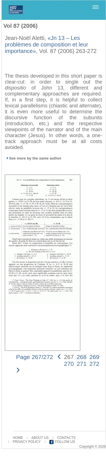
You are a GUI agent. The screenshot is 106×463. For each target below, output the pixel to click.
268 (81, 357)
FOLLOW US (65, 442)
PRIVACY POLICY (27, 442)
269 (94, 357)
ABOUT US (40, 438)
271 (81, 363)
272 (94, 363)
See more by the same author (35, 158)
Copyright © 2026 (92, 447)
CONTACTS (66, 438)
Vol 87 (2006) (20, 26)
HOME (18, 438)
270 (69, 363)
